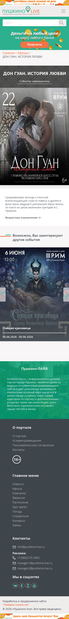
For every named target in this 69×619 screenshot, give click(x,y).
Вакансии (18, 498)
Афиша (17, 489)
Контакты (18, 450)
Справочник (20, 516)
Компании (19, 493)
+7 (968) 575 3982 (28, 558)
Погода (17, 511)
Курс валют (19, 507)
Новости (18, 484)
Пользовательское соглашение (33, 445)
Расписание (20, 502)
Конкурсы (18, 521)
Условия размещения (26, 441)
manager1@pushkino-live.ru (34, 563)
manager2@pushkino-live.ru (34, 568)
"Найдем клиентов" (16, 604)
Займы (16, 525)
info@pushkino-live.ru (31, 547)
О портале (19, 436)
